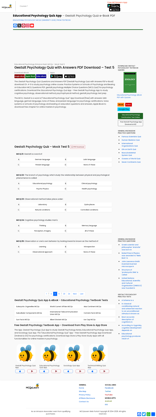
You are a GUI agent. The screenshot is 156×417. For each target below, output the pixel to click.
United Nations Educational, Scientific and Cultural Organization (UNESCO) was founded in (132, 283)
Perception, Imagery (42, 231)
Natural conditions (42, 210)
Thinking (42, 225)
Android (108, 401)
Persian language (42, 165)
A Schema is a (128, 300)
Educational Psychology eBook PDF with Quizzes (129, 96)
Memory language (89, 225)
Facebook (109, 388)
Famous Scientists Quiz (131, 136)
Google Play (124, 109)
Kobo (128, 104)
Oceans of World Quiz (131, 158)
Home (81, 388)
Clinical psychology (89, 183)
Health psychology (89, 189)
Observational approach (42, 252)
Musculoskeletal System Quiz (129, 154)
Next (75, 294)
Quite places (89, 204)
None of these (89, 165)
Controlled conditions (89, 210)
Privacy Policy (84, 395)
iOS (106, 404)
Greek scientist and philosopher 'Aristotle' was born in (131, 247)
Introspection (89, 246)
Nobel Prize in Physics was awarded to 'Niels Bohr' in (131, 255)
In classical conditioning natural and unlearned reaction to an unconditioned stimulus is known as (132, 309)
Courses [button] (23, 6)
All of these (89, 231)
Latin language (89, 159)
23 (64, 294)
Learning (42, 246)
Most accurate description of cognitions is (128, 319)
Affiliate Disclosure (87, 398)
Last (81, 294)
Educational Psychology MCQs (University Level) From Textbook (42, 20)
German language (42, 159)
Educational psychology (42, 183)
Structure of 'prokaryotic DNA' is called (130, 272)
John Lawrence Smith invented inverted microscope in (131, 264)
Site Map (82, 391)
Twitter (108, 391)
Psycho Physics (42, 189)
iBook (121, 104)
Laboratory (42, 204)
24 (69, 294)
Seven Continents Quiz (131, 162)
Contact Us (84, 401)
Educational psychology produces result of (131, 336)
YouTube (108, 395)
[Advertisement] (78, 46)
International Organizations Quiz (130, 144)
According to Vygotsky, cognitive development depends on (132, 327)
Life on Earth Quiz (129, 149)
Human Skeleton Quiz (131, 140)
